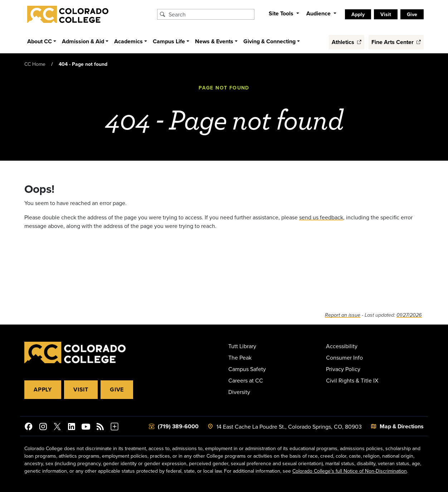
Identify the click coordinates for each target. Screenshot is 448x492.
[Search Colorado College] (210, 14)
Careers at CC (245, 380)
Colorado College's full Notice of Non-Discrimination (349, 470)
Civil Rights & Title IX (352, 380)
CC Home (34, 64)
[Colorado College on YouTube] (86, 427)
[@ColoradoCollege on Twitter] (57, 427)
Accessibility (341, 346)
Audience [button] (319, 13)
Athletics (346, 42)
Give (412, 14)
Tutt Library (242, 346)
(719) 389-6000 (178, 426)
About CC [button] (39, 41)
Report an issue (342, 315)
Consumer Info (344, 357)
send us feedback (321, 217)
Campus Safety (247, 369)
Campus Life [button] (169, 41)
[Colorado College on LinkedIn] (71, 427)
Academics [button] (128, 41)
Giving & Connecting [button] (269, 41)
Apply (358, 14)
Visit (385, 14)
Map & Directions (402, 426)
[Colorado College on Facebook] (28, 427)
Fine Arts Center (396, 42)
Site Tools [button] (282, 13)
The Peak (240, 357)
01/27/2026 (409, 315)
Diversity (239, 392)
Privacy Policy (343, 369)
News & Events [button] (214, 41)
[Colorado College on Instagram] (43, 427)
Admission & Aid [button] (83, 41)
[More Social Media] (114, 427)
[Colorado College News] (100, 427)
